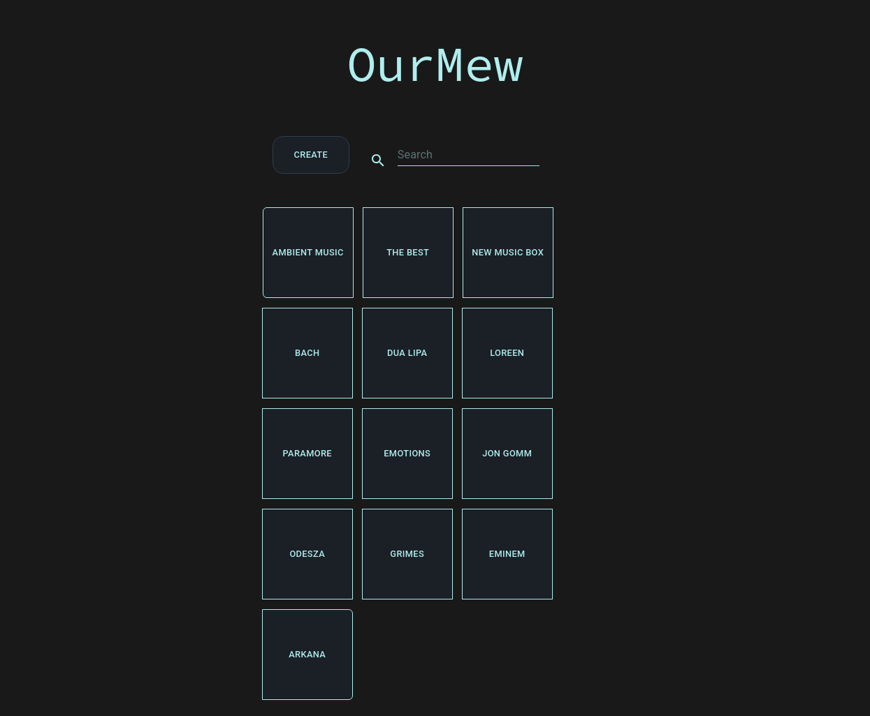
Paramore (307, 454)
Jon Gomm (507, 454)
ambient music (308, 253)
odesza (307, 554)
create (311, 155)
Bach (307, 353)
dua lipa (407, 353)
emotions (407, 454)
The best (408, 253)
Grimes (407, 554)
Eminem (507, 554)
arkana (307, 655)
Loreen (507, 353)
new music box (508, 253)
